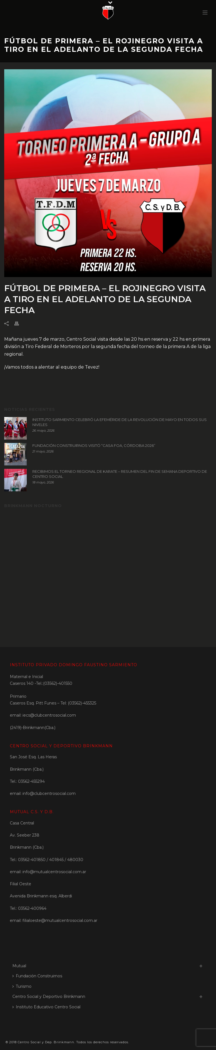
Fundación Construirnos (37, 975)
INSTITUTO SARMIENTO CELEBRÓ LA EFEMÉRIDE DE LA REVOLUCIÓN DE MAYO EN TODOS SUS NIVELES (119, 422)
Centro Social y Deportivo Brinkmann (48, 996)
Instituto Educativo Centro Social (46, 1006)
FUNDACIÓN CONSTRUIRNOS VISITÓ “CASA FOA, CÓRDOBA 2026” (93, 445)
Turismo (22, 986)
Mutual (19, 965)
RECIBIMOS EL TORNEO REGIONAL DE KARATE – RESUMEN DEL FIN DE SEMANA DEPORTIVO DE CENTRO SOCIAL (119, 474)
